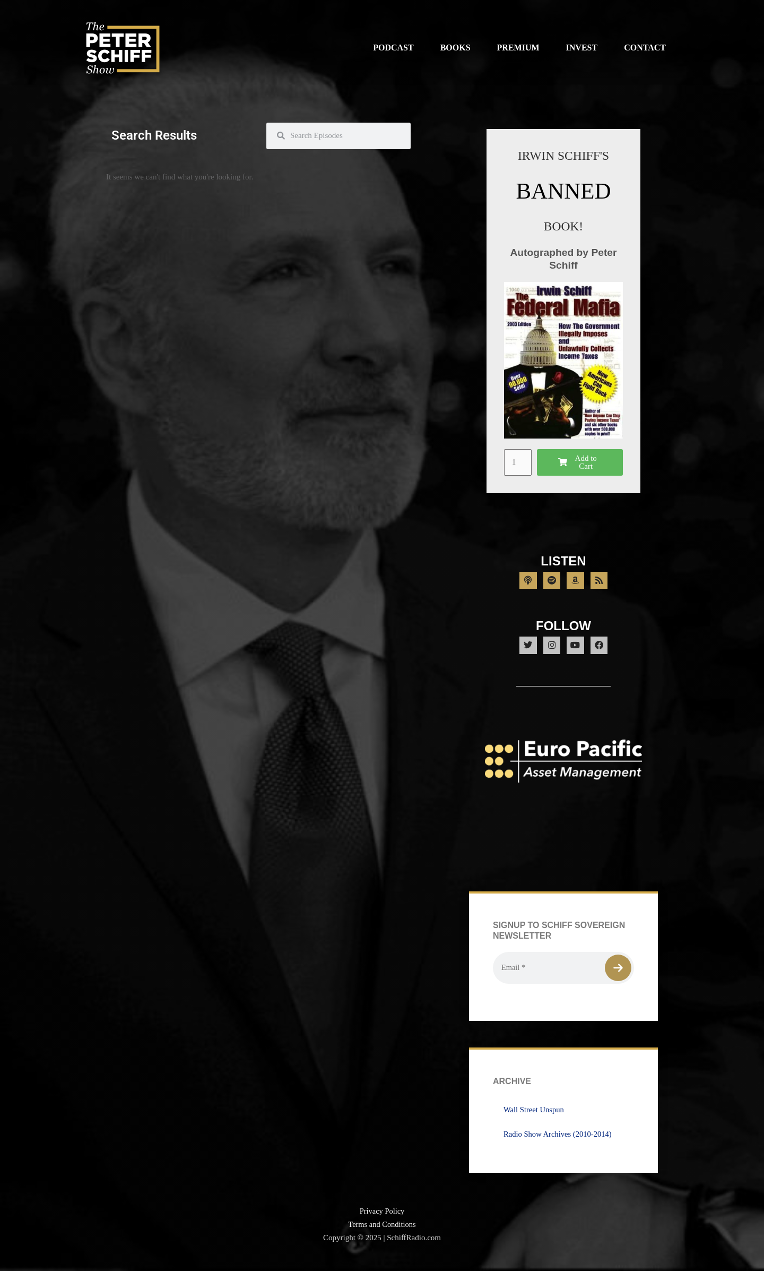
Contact (645, 47)
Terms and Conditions (382, 1232)
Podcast (393, 47)
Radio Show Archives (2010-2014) (559, 1142)
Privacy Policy (382, 1219)
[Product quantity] (518, 462)
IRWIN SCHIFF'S (563, 155)
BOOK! (563, 226)
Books (455, 47)
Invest (582, 47)
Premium (518, 47)
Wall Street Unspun (534, 1117)
